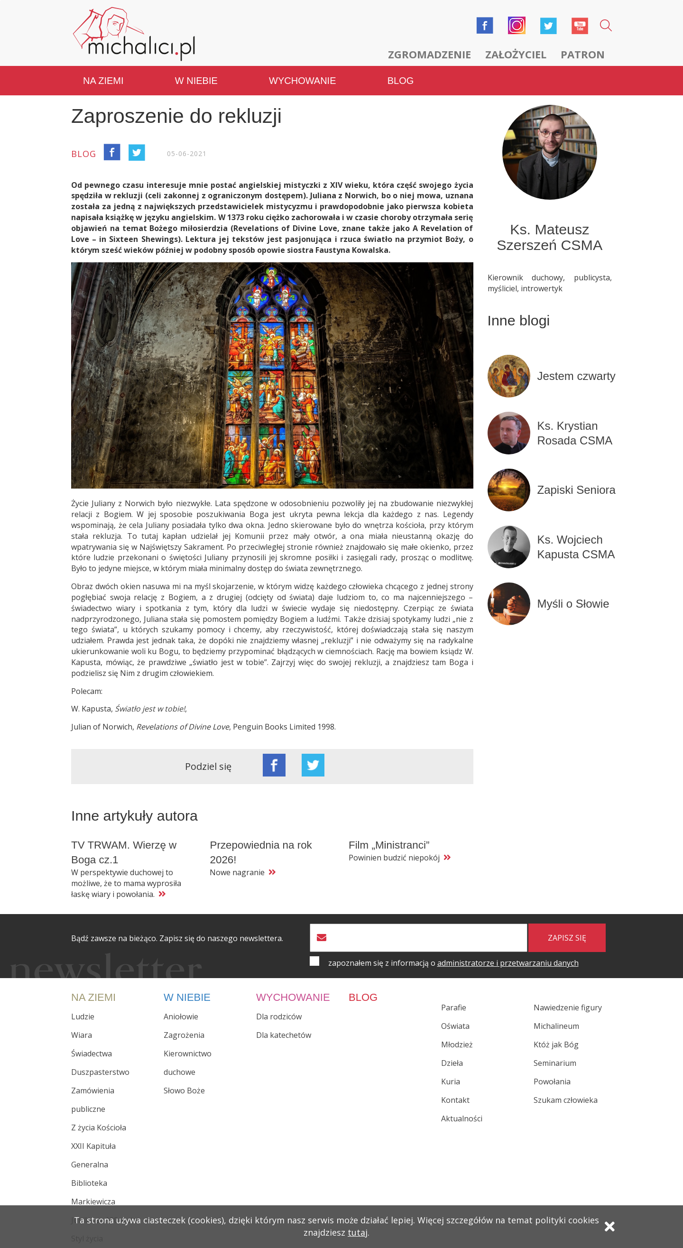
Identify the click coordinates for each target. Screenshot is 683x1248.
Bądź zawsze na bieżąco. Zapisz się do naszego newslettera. (177, 938)
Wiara (81, 1035)
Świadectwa (91, 1053)
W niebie (196, 80)
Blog (401, 80)
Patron (583, 54)
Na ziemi (103, 80)
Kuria (450, 1081)
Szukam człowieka (566, 1100)
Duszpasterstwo (100, 1072)
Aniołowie (181, 1016)
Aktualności (461, 1118)
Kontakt (455, 1100)
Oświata (455, 1026)
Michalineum (556, 1026)
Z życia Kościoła (98, 1127)
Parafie (453, 1007)
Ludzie (82, 1016)
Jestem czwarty (576, 376)
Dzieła (452, 1063)
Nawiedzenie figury (568, 1007)
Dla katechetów (283, 1035)
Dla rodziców (279, 1016)
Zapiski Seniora (576, 489)
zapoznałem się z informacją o (453, 963)
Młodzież (457, 1044)
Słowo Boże (184, 1090)
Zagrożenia (184, 1035)
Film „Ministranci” (389, 845)
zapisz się (567, 938)
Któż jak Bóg (556, 1044)
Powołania (552, 1081)
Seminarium (555, 1063)
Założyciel (515, 54)
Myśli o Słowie (573, 603)
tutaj (358, 1232)
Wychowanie (302, 80)
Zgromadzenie (429, 54)
